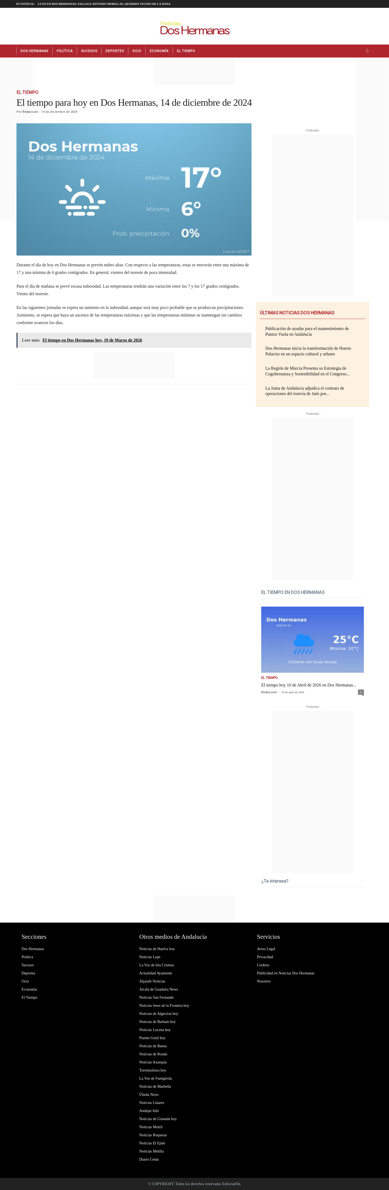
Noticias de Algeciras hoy (158, 1014)
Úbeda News (149, 1095)
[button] (369, 51)
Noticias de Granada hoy (158, 1119)
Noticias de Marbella (155, 1086)
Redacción (30, 112)
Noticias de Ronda (153, 1054)
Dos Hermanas (34, 51)
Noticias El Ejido (152, 1143)
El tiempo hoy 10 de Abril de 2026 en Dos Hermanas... (308, 685)
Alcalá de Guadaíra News (158, 989)
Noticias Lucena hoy (155, 1030)
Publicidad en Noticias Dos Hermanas (285, 973)
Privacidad (265, 957)
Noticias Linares (151, 1103)
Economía (159, 51)
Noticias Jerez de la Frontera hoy (164, 1006)
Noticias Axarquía (153, 1062)
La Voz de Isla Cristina (156, 965)
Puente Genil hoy (152, 1038)
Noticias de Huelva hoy (157, 949)
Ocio (136, 51)
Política (65, 51)
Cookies (263, 965)
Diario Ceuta (149, 1159)
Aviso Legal (266, 949)
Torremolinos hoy (152, 1070)
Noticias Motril (151, 1127)
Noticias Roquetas (153, 1135)
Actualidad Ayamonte (155, 973)
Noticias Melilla (151, 1151)
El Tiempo (186, 51)
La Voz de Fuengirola (155, 1078)
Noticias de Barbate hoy (157, 1022)
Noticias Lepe (149, 957)
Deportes (115, 51)
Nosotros (264, 981)
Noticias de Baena (153, 1046)
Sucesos (89, 51)
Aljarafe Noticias (152, 981)
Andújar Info (149, 1111)
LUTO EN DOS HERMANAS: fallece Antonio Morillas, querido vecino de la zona (104, 3)
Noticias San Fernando (156, 997)
